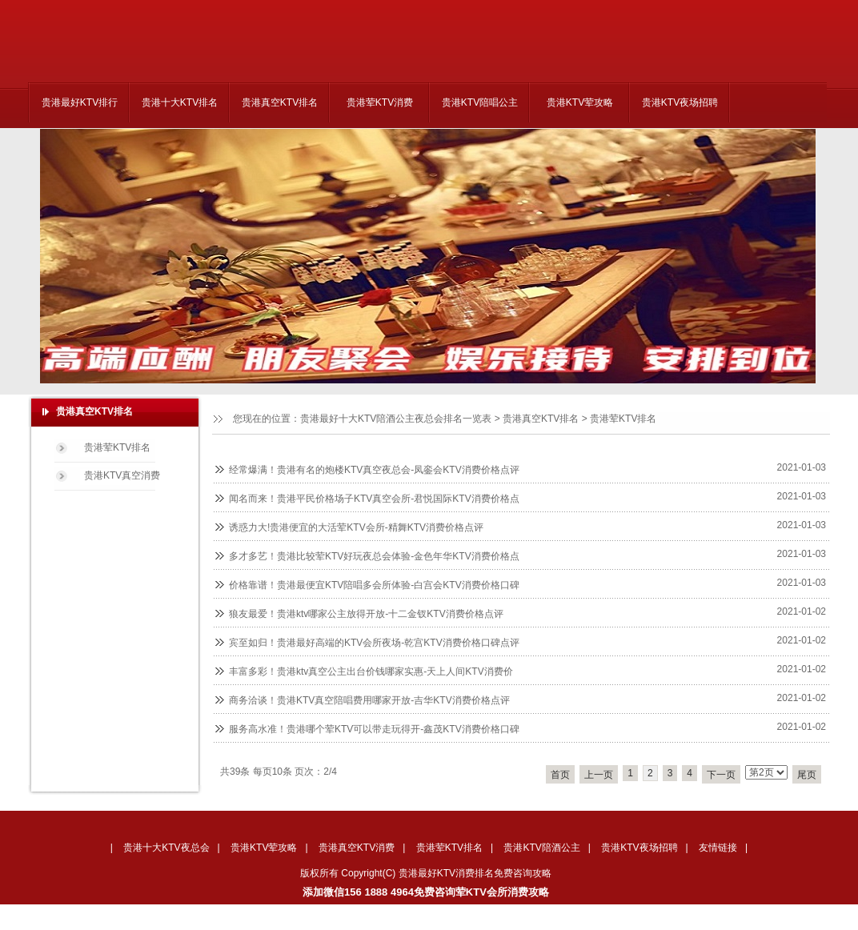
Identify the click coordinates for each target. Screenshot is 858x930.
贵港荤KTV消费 (380, 102)
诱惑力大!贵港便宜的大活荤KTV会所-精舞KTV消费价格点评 (356, 527)
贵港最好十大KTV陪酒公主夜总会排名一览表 (395, 418)
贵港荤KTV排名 (623, 418)
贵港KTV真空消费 (122, 475)
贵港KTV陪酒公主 (541, 847)
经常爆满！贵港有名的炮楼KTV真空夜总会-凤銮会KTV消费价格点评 (374, 469)
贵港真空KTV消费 (357, 847)
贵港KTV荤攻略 (580, 102)
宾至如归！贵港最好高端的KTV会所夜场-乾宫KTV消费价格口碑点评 (374, 642)
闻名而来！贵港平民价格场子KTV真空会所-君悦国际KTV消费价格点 (374, 498)
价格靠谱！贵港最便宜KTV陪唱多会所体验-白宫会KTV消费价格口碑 (374, 585)
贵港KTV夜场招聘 (680, 102)
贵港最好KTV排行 (80, 102)
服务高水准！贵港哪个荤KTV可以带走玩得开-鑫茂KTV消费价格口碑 (374, 729)
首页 (560, 774)
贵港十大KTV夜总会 (166, 847)
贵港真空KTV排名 (280, 102)
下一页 (721, 774)
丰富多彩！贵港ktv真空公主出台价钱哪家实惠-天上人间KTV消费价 (371, 671)
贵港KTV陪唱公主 (480, 102)
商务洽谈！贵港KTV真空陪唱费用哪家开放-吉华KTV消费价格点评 (369, 700)
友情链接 (718, 847)
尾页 (806, 774)
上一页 (598, 774)
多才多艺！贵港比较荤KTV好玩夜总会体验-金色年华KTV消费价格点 (374, 556)
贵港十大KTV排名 (180, 102)
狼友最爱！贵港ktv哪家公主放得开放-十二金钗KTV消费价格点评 (366, 613)
